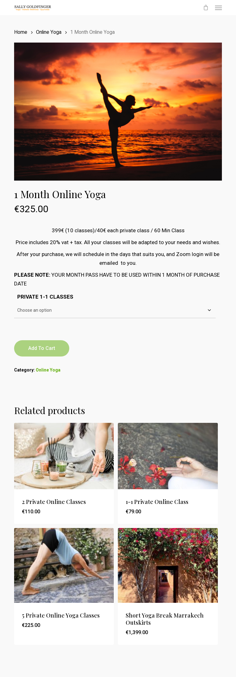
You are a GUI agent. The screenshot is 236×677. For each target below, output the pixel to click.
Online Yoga (48, 32)
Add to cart (41, 348)
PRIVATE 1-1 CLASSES (45, 297)
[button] (218, 7)
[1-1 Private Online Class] (168, 456)
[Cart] (206, 7)
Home (20, 32)
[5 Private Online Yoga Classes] (64, 565)
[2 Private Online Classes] (64, 456)
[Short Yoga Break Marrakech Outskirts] (168, 565)
